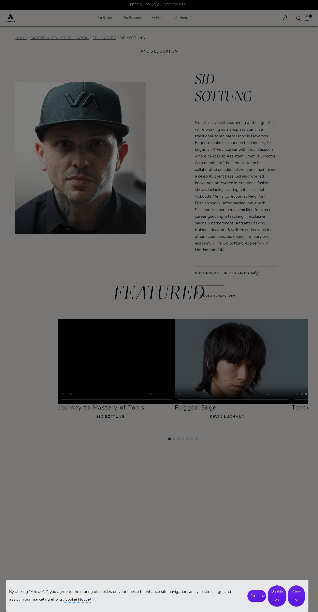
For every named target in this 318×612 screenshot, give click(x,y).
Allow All (296, 596)
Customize (258, 596)
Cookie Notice (77, 599)
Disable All (277, 596)
